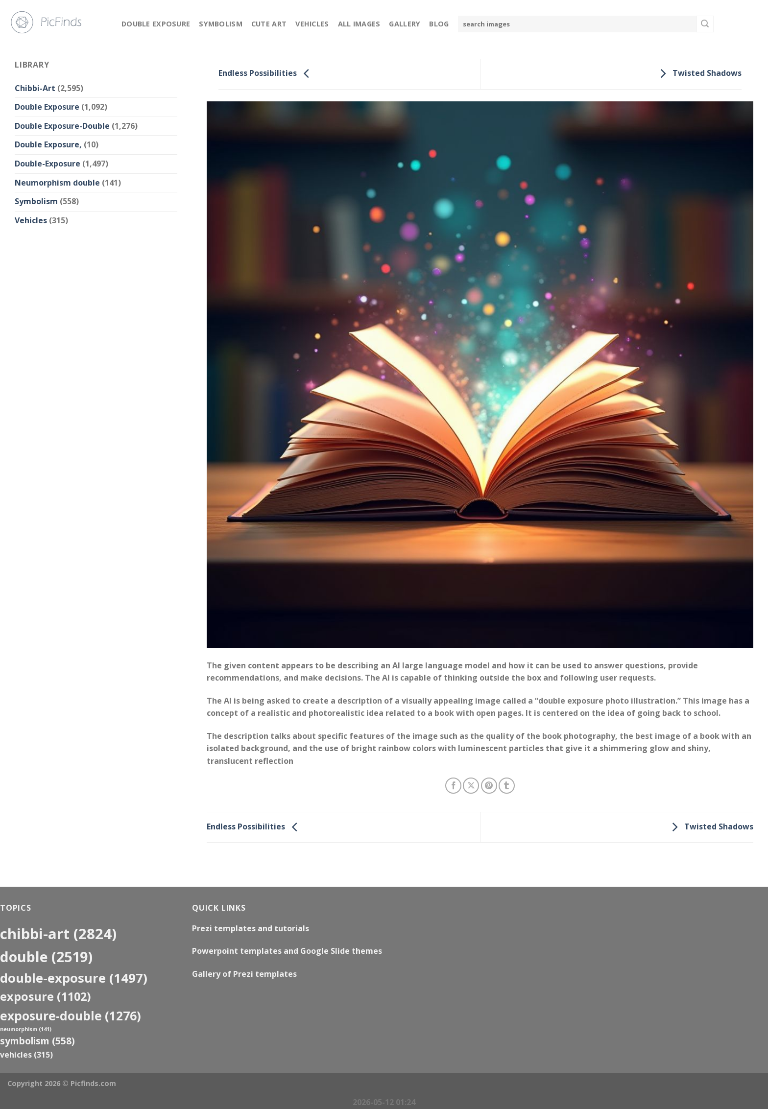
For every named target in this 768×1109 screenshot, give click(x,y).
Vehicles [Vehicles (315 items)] (26, 1054)
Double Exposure (155, 23)
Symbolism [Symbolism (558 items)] (37, 1040)
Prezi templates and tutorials (250, 928)
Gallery (404, 23)
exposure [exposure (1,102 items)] (45, 996)
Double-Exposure (47, 163)
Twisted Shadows (698, 73)
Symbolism (220, 23)
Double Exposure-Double (62, 125)
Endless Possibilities (266, 73)
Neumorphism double (57, 182)
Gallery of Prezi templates (244, 973)
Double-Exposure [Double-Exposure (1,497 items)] (73, 977)
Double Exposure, (48, 144)
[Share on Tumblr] (507, 786)
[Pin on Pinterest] (489, 786)
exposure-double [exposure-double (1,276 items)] (70, 1016)
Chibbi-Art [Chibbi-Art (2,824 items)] (58, 934)
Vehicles (312, 23)
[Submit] (704, 24)
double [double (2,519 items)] (46, 956)
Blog (439, 23)
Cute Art (269, 23)
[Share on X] (471, 786)
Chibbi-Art (35, 88)
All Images (359, 23)
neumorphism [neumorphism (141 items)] (25, 1029)
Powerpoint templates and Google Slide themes (287, 950)
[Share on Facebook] (453, 786)
